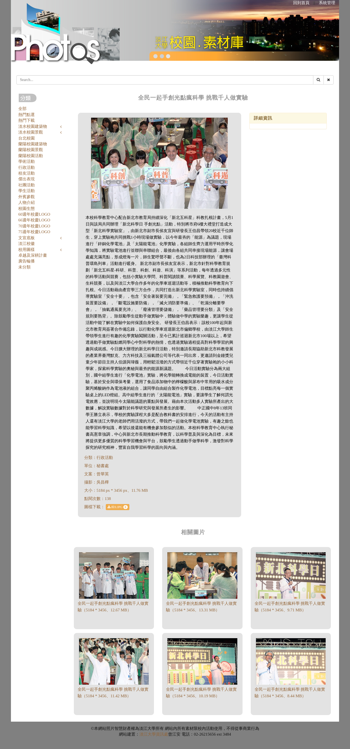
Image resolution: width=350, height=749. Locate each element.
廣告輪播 (26, 261)
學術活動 (26, 161)
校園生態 (26, 208)
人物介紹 (26, 202)
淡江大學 (147, 734)
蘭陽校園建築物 (32, 144)
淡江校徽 (26, 243)
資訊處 (162, 734)
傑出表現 (26, 179)
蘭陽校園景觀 (30, 150)
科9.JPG (117, 507)
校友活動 (26, 173)
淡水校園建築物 (32, 126)
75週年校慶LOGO (34, 232)
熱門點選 (26, 114)
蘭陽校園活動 (30, 156)
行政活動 (26, 167)
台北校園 (26, 138)
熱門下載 (26, 120)
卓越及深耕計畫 (32, 255)
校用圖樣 (26, 249)
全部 (22, 108)
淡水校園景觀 (30, 132)
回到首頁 (301, 3)
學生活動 (26, 191)
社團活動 (26, 185)
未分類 (24, 267)
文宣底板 (26, 238)
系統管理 (327, 3)
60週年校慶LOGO (34, 214)
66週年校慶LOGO (34, 220)
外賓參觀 (26, 197)
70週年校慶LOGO (34, 226)
